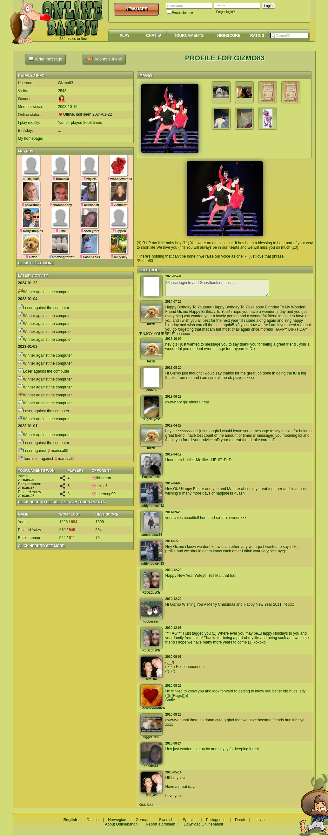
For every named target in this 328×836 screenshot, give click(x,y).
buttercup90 (104, 494)
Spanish (190, 820)
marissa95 (57, 450)
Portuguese (215, 820)
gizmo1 (100, 486)
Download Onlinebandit (203, 824)
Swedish (166, 820)
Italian (259, 820)
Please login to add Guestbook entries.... (217, 288)
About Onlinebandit (121, 824)
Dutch (240, 820)
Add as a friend (104, 59)
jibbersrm (101, 478)
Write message (45, 58)
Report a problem (160, 824)
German (142, 820)
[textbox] (289, 35)
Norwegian (117, 820)
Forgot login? (225, 12)
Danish (92, 820)
